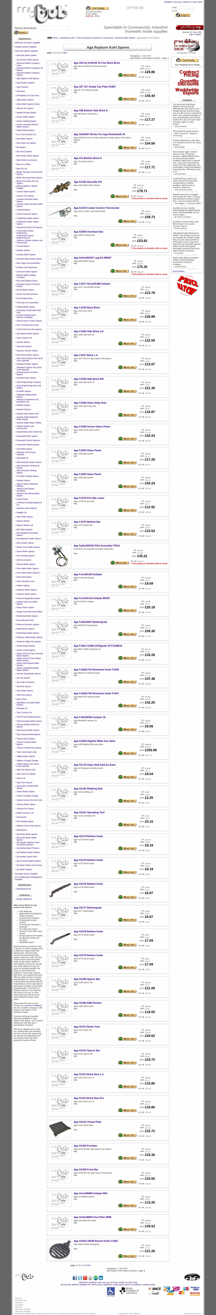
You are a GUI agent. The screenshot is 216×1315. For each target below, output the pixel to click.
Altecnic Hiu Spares (25, 108)
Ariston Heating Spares (26, 121)
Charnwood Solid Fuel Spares (29, 227)
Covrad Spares (23, 246)
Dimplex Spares (23, 250)
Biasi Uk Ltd (22, 168)
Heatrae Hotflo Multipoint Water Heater (27, 418)
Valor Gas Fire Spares (26, 774)
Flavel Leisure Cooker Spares (29, 321)
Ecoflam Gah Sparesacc (27, 267)
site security (66, 1284)
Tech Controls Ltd (24, 712)
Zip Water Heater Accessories (29, 865)
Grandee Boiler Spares (26, 378)
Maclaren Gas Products (27, 508)
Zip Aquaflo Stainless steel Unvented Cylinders (28, 843)
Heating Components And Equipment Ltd (28, 400)
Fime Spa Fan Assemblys (27, 303)
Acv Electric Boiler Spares (28, 60)
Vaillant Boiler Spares (26, 756)
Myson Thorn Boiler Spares (28, 547)
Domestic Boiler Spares (26, 55)
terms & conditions (133, 1284)
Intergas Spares (23, 480)
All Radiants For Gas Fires (28, 95)
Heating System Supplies (26, 47)
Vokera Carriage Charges (27, 796)
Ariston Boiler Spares (26, 117)
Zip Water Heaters (24, 869)
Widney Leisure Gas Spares (28, 826)
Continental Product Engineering (25, 232)
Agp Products (22, 87)
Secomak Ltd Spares (25, 682)
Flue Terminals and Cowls (28, 325)
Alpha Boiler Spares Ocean (28, 104)
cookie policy (118, 1284)
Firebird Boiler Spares (26, 307)
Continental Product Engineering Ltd (25, 236)
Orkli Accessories (24, 560)
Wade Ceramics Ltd (25, 813)
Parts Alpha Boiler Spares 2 (28, 573)
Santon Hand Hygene (26, 650)
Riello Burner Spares (25, 629)
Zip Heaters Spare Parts (27, 857)
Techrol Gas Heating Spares (29, 717)
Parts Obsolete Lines (25, 581)
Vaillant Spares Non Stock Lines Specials (28, 765)
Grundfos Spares (24, 391)
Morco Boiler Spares (25, 543)
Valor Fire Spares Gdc (26, 770)
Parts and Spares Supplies (26, 51)
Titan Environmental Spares (28, 734)
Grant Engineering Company (29, 382)
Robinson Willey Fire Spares (29, 641)
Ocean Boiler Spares (25, 551)
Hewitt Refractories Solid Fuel (29, 432)
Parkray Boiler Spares (26, 564)
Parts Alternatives (24, 577)
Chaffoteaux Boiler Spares (28, 218)
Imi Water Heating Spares (28, 476)
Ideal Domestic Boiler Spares (29, 462)
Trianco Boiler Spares (26, 739)
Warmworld (21, 817)
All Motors (21, 91)
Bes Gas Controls (24, 151)
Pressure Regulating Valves (28, 598)
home (199, 2)
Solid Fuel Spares (24, 695)
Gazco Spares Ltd (24, 338)
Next (65, 53)
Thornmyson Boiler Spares (28, 730)
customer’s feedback (33, 1005)
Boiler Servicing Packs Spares (29, 178)
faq (194, 2)
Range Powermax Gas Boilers (29, 612)
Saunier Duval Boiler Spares (29, 673)
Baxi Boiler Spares (24, 139)
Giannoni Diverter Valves (27, 351)
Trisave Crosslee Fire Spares (29, 748)
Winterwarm (22, 830)
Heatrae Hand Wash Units (28, 414)
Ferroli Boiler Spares (25, 290)
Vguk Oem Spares (24, 782)
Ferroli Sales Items (25, 298)
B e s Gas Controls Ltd (26, 134)
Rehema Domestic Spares (28, 624)
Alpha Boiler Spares (25, 100)
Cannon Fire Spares (25, 196)
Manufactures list (23, 889)
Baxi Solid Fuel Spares (26, 143)
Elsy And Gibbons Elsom (27, 281)
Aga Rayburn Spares (25, 83)
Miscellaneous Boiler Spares (29, 539)
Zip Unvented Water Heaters (29, 861)
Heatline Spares (23, 405)
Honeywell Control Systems (28, 440)
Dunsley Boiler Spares (26, 254)
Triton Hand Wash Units (27, 752)
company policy (148, 1284)
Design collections (24, 899)
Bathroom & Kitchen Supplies (27, 43)
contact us (187, 2)
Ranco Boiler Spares (25, 607)
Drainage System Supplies (26, 874)
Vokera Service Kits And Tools (29, 800)
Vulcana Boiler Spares (26, 804)
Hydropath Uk (22, 458)
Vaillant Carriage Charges (27, 760)
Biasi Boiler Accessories (27, 160)
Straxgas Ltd (22, 708)
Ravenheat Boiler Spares (27, 616)
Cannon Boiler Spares (26, 191)
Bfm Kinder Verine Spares (28, 156)
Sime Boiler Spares (25, 691)
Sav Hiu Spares (23, 678)
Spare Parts (22, 699)
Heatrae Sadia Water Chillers (29, 423)
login (191, 34)
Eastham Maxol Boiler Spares (29, 259)
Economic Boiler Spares (27, 272)
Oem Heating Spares (26, 556)
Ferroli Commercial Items (27, 294)
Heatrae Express (24, 409)
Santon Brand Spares (26, 646)
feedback (168, 2)
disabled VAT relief (88, 1284)
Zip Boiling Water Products (28, 848)
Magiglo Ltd (21, 512)
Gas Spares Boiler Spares (28, 333)
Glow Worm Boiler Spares (28, 355)
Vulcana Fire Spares (25, 808)
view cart (177, 2)
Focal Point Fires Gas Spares (29, 329)
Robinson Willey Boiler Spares (29, 637)
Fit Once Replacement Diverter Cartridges (26, 316)
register (198, 34)
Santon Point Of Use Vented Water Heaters (29, 659)
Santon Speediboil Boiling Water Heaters (28, 669)
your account (112, 1282)
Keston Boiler (22, 499)
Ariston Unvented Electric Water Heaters (27, 125)
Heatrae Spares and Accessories (25, 427)
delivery (75, 1284)
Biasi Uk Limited (23, 164)
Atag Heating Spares (25, 130)
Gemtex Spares (23, 342)
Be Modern (21, 147)
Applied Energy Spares (26, 112)
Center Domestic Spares (27, 214)
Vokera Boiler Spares (26, 791)
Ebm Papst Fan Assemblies (28, 263)
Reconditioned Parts (25, 620)
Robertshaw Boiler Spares (28, 633)
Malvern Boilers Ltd (25, 525)
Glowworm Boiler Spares (27, 364)
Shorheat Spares (24, 686)
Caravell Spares (23, 210)
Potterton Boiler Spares (27, 594)
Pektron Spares (23, 585)
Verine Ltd (21, 778)
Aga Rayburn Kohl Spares (28, 78)
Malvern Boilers (23, 521)
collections (83, 1282)
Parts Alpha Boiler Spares (28, 568)
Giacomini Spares (24, 346)
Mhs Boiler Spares (24, 529)
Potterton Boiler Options (27, 590)
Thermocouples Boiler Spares (29, 721)
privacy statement (104, 1284)
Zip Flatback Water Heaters (28, 852)
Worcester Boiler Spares (27, 834)
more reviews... (179, 271)
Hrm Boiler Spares (24, 449)
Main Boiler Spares (25, 517)
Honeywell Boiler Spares (27, 436)
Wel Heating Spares (25, 821)
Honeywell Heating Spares (28, 445)
